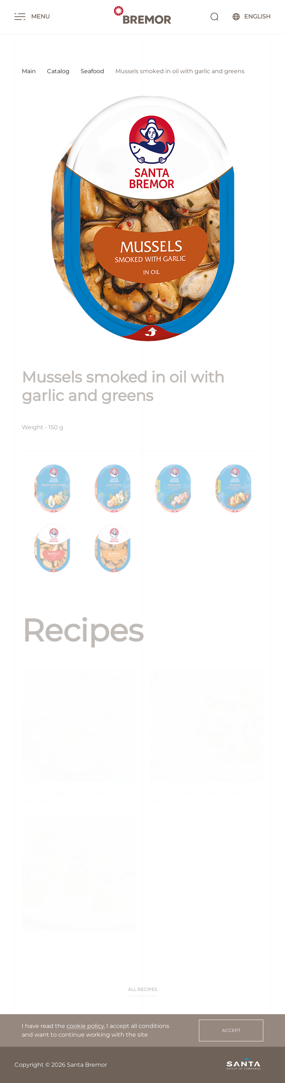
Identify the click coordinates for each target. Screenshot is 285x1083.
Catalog (58, 71)
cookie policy (85, 1026)
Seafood (92, 71)
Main (29, 71)
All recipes (142, 989)
